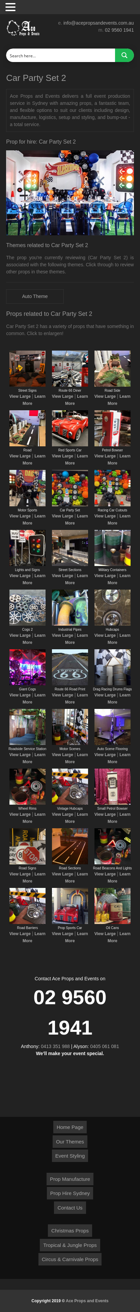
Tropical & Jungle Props (70, 1245)
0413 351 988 (55, 1046)
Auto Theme (35, 296)
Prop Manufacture (70, 1179)
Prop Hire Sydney (70, 1193)
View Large (20, 396)
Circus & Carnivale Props (70, 1259)
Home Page (70, 1127)
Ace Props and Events (87, 1301)
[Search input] (61, 55)
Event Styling (70, 1156)
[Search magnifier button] (124, 55)
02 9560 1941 (119, 30)
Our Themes (70, 1141)
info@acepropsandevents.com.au (98, 23)
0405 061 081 (104, 1046)
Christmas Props (70, 1230)
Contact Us (69, 1208)
